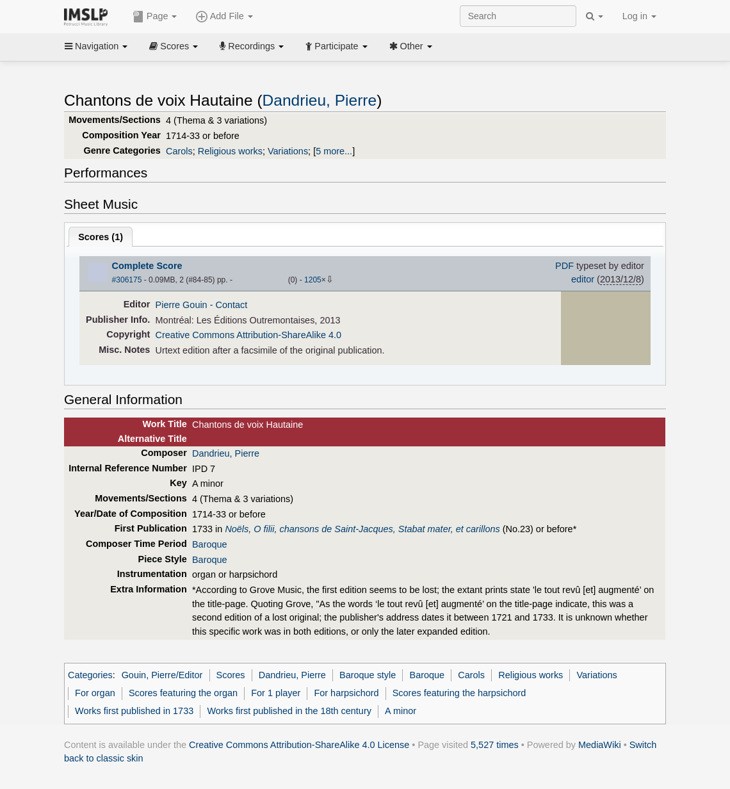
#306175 (127, 279)
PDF (564, 266)
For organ (95, 693)
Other (410, 46)
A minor (400, 711)
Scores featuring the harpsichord (459, 693)
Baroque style (367, 675)
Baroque (209, 544)
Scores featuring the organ (183, 693)
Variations (288, 151)
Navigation (96, 46)
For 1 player (275, 693)
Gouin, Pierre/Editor (162, 675)
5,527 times (495, 745)
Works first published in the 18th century (289, 711)
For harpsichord (346, 693)
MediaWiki (599, 745)
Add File (224, 16)
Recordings (252, 46)
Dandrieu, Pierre (320, 100)
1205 (312, 279)
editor (582, 279)
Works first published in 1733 (134, 711)
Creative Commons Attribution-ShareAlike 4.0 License (299, 745)
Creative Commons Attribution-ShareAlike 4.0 (248, 335)
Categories (90, 675)
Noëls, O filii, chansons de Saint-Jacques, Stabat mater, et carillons (362, 529)
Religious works (230, 151)
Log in (639, 16)
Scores (173, 46)
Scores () (100, 237)
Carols (179, 151)
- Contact (229, 305)
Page (155, 16)
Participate (336, 46)
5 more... (334, 151)
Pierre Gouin (181, 305)
